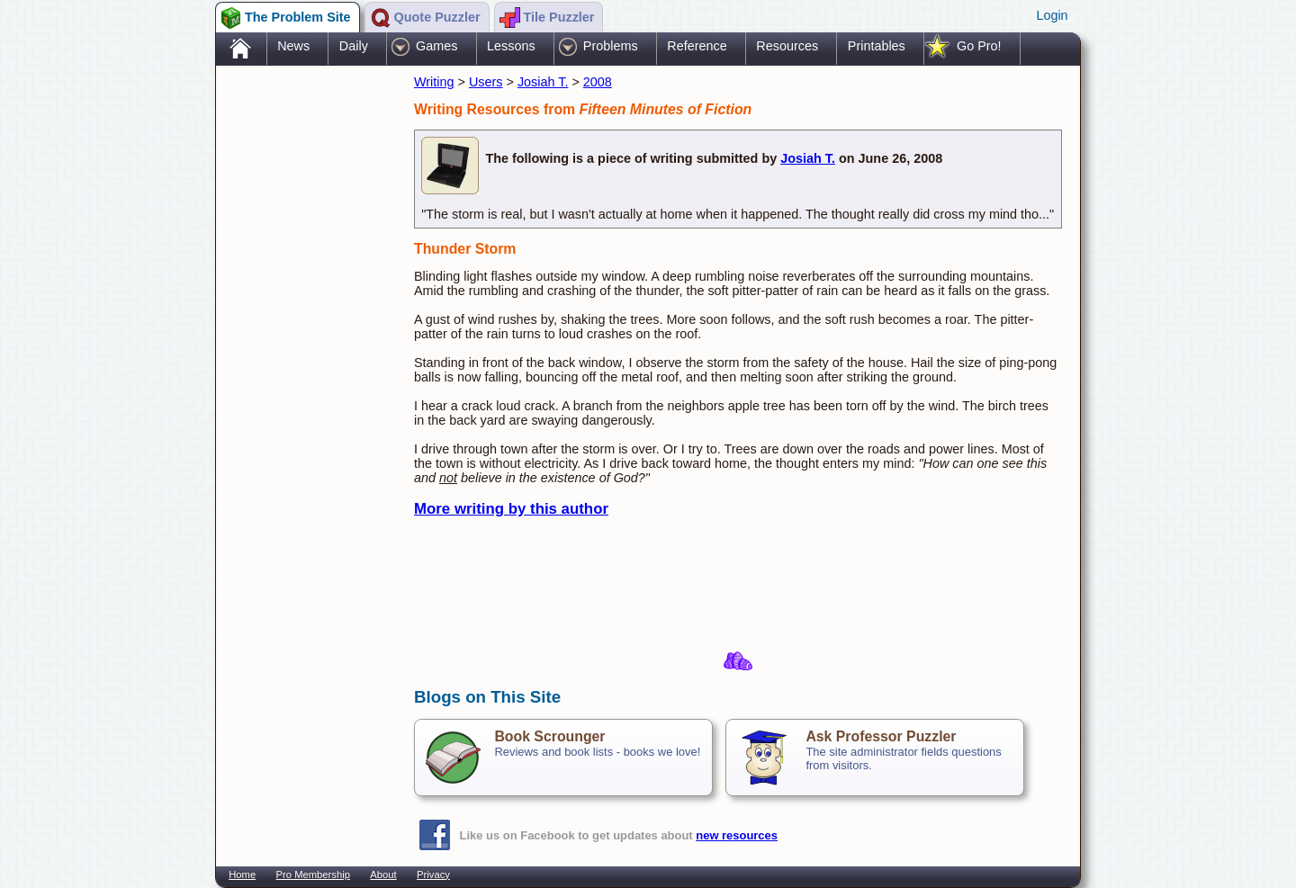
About (383, 874)
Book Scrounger (549, 736)
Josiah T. (543, 82)
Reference (696, 46)
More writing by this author (511, 508)
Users (486, 82)
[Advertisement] (306, 353)
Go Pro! (979, 46)
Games (436, 46)
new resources (737, 835)
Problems (610, 46)
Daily (353, 46)
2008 (597, 82)
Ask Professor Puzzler (881, 736)
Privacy (433, 874)
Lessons (511, 46)
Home (242, 874)
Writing (434, 82)
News (293, 46)
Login (1051, 15)
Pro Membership (313, 874)
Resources (787, 46)
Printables (876, 46)
